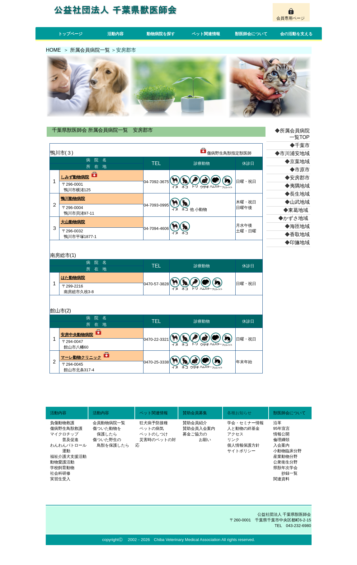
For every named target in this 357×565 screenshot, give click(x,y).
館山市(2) (60, 310)
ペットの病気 (151, 428)
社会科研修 (60, 473)
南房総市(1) (63, 255)
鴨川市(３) (61, 152)
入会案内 (281, 445)
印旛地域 (300, 242)
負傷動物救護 (62, 422)
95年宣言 (281, 428)
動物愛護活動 (62, 462)
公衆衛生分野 (285, 462)
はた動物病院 (73, 277)
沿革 (277, 422)
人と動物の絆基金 (243, 428)
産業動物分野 (285, 456)
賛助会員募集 (195, 413)
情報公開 (281, 434)
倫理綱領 (281, 439)
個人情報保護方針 (243, 445)
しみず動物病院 (75, 177)
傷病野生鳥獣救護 (66, 428)
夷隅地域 (300, 185)
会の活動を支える (296, 33)
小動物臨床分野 (287, 451)
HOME (53, 50)
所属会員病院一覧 (90, 50)
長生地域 (300, 194)
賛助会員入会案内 (199, 428)
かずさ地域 (295, 218)
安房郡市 (300, 177)
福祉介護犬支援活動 (68, 456)
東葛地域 (298, 210)
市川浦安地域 (295, 153)
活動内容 (115, 33)
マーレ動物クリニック (81, 357)
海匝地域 (300, 226)
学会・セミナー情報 (245, 422)
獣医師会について (251, 33)
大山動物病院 (73, 222)
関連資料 (281, 479)
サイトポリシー (241, 451)
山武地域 (300, 202)
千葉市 (302, 145)
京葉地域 (300, 161)
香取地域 (300, 234)
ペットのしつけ (153, 434)
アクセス (235, 434)
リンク (233, 439)
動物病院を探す (161, 33)
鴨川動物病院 (73, 198)
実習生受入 (60, 479)
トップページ (70, 33)
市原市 (302, 169)
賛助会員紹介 (195, 422)
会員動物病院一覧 (107, 422)
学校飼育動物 (62, 467)
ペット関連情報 (206, 33)
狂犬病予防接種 (153, 422)
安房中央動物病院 (77, 334)
